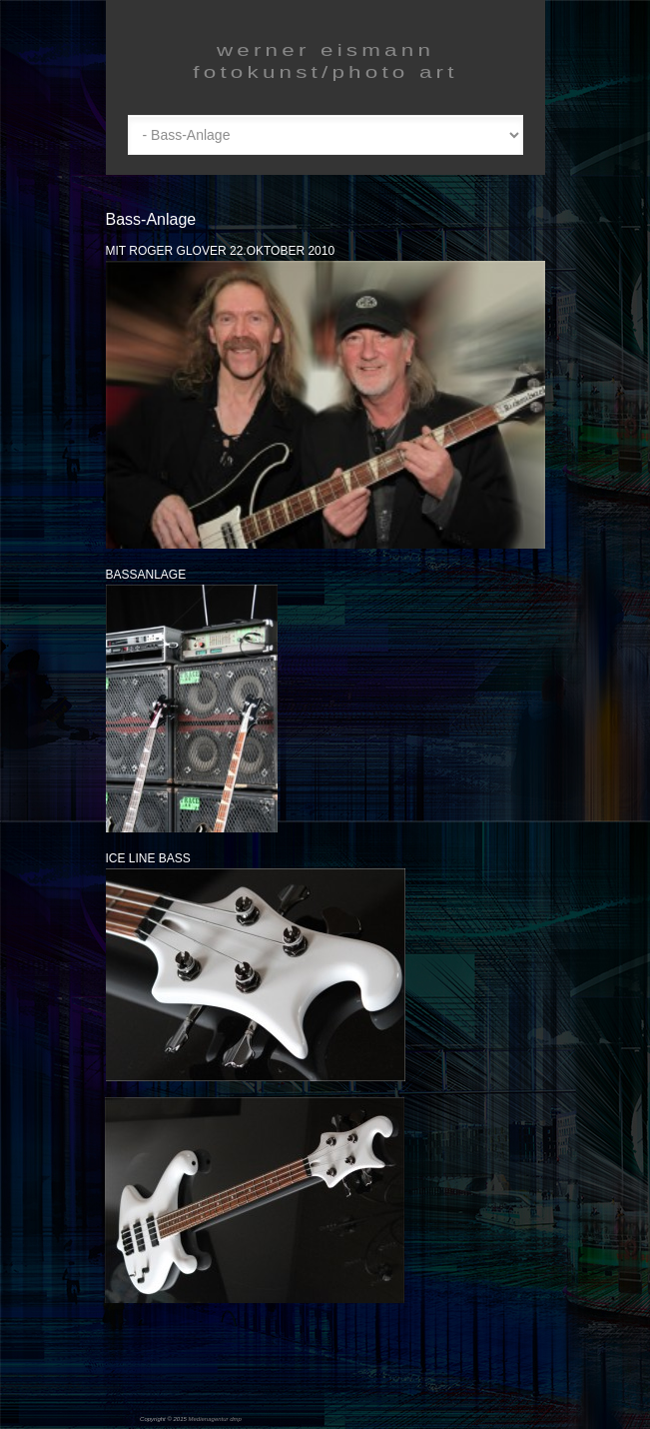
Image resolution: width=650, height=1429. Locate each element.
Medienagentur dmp (215, 1419)
